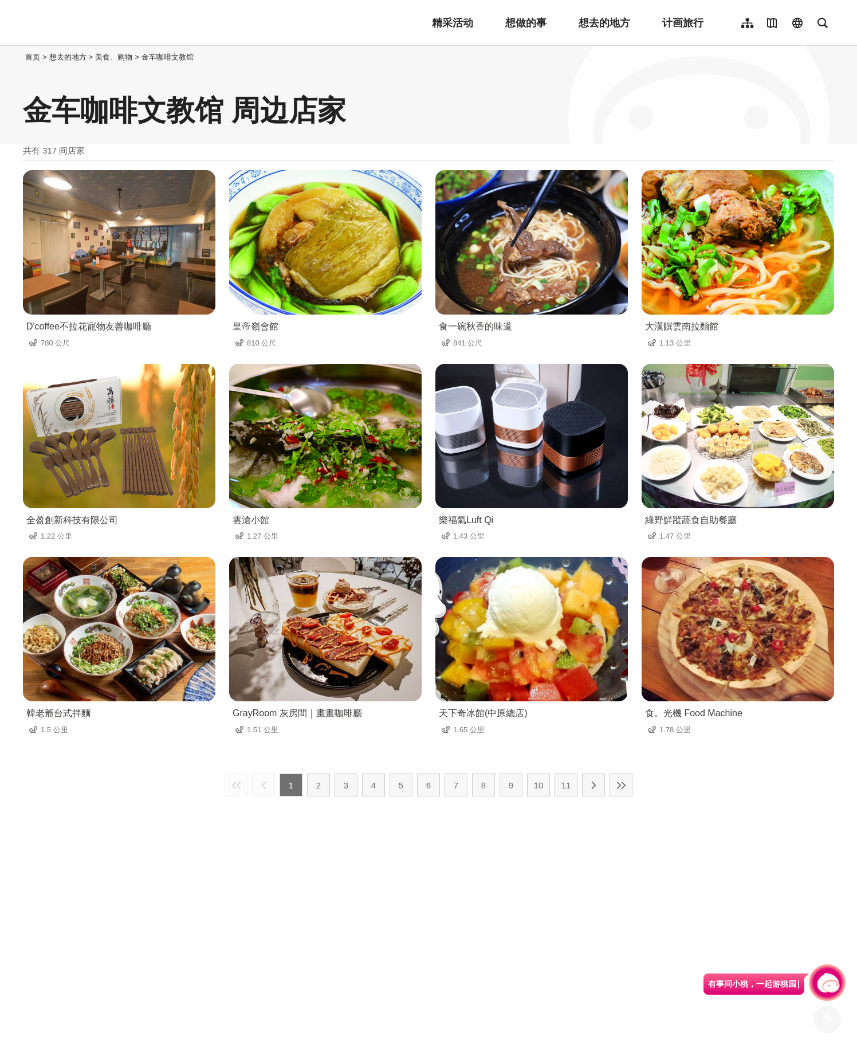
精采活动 (452, 23)
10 (539, 785)
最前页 (236, 785)
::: (20, 57)
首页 (32, 57)
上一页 (263, 785)
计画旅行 (682, 23)
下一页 (593, 785)
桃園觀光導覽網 (98, 23)
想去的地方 (604, 23)
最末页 (621, 785)
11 (566, 785)
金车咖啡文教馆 (167, 57)
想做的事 (526, 23)
